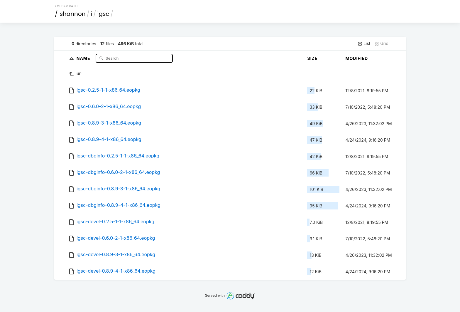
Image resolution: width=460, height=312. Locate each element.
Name (84, 58)
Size (312, 58)
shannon (73, 14)
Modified (356, 58)
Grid (381, 43)
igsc (103, 14)
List (364, 43)
